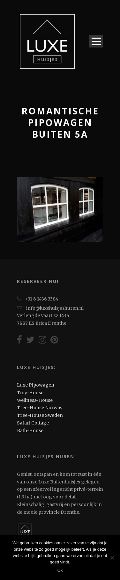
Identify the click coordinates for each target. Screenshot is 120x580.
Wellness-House (35, 400)
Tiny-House (30, 392)
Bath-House (30, 430)
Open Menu (96, 41)
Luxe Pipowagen (35, 385)
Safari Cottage (33, 423)
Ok (60, 570)
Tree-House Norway (40, 407)
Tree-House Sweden (40, 415)
